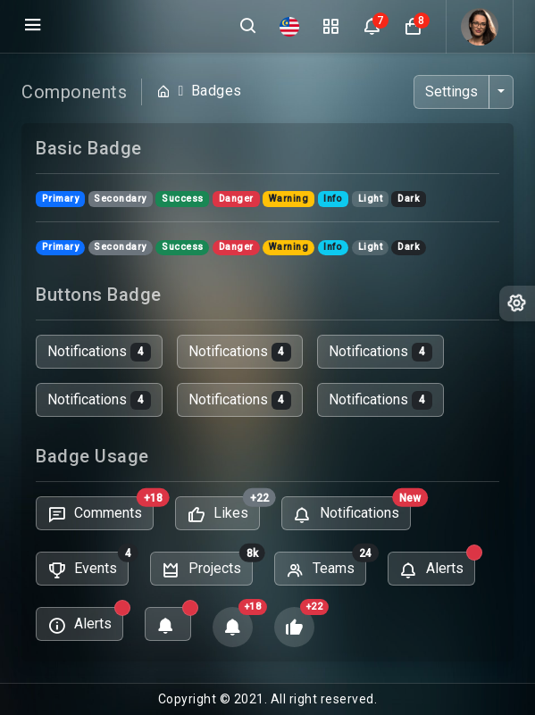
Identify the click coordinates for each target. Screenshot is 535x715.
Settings (451, 91)
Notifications (99, 352)
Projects (207, 567)
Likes (223, 512)
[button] (412, 27)
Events (88, 567)
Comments (100, 512)
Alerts (437, 567)
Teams (326, 567)
